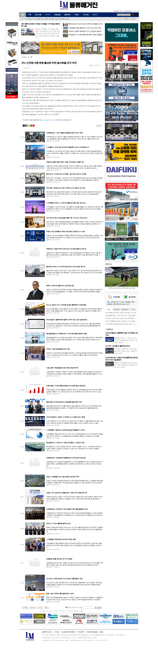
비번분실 (133, 19)
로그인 (120, 19)
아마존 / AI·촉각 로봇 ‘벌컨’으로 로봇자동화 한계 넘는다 (124, 318)
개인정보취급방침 (92, 632)
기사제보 (56, 632)
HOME (24, 57)
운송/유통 (38, 15)
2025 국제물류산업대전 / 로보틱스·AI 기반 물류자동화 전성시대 (126, 321)
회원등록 (126, 19)
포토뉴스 (108, 264)
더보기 (96, 15)
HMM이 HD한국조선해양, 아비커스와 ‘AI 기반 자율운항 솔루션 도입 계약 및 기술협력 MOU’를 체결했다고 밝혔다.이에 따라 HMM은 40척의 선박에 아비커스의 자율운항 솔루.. (74, 529)
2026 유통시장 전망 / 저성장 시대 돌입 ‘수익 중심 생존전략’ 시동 (127, 313)
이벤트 (76, 15)
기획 (29, 15)
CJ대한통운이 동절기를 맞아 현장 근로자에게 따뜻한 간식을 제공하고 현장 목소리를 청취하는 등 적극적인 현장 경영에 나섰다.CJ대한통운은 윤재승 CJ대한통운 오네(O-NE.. (74, 545)
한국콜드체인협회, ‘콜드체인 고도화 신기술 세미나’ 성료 (44, 19)
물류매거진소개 (47, 632)
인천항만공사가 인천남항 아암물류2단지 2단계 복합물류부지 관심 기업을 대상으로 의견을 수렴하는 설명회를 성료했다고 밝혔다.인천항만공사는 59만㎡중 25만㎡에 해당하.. (74, 464)
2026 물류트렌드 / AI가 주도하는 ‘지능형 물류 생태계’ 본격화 (125, 315)
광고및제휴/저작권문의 (68, 632)
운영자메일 (128, 11)
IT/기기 (47, 15)
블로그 (102, 632)
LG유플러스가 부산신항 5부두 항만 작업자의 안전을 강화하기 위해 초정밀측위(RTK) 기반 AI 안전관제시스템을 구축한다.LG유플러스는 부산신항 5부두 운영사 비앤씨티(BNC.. (74, 153)
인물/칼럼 (57, 15)
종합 (22, 15)
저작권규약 (81, 632)
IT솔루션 (109, 329)
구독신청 (86, 15)
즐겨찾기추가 (118, 11)
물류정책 (67, 15)
